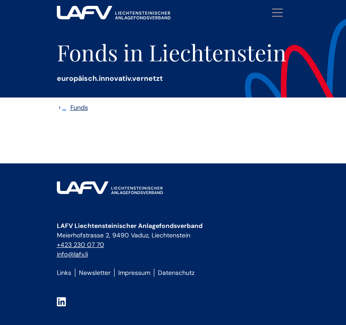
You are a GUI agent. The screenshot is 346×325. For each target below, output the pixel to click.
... (64, 107)
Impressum (134, 273)
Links (64, 273)
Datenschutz (176, 273)
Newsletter (95, 273)
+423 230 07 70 (80, 245)
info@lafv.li (72, 254)
